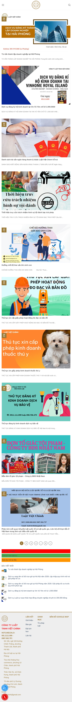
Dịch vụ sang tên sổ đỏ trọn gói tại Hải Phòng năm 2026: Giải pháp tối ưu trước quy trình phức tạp (39, 585)
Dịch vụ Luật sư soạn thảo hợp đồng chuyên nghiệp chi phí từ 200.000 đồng (37, 598)
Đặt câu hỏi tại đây (9, 560)
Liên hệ (28, 636)
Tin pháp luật (41, 624)
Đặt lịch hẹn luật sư (9, 556)
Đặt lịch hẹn (28, 630)
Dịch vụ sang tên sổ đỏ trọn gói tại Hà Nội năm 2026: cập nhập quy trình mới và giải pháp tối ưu (39, 577)
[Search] (69, 5)
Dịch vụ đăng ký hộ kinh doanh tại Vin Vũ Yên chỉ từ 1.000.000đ (32, 591)
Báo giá (28, 624)
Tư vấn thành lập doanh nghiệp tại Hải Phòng (25, 569)
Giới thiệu (29, 620)
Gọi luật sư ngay (8, 551)
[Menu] (3, 5)
